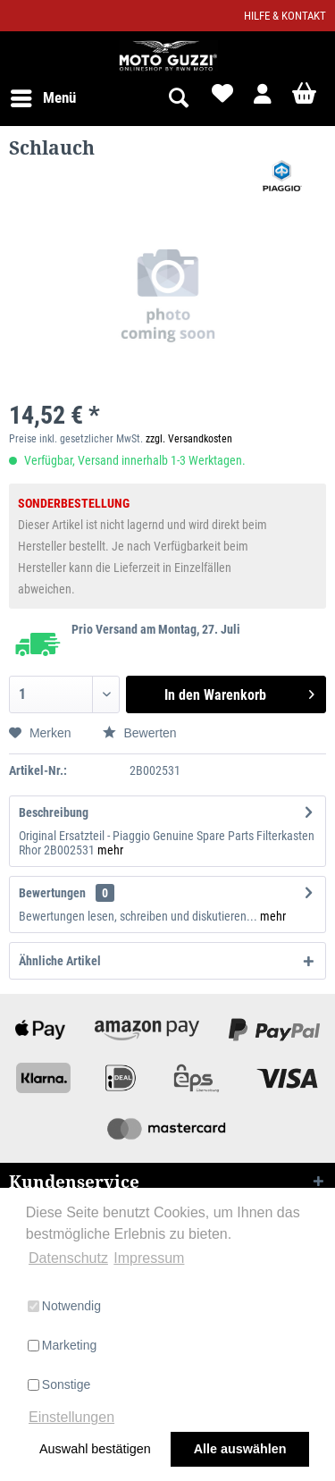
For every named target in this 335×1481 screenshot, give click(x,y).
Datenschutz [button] (68, 1258)
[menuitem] (42, 98)
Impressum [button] (148, 1258)
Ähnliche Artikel (60, 961)
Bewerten (140, 733)
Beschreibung (53, 812)
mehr (110, 850)
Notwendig (64, 1306)
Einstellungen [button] (71, 1417)
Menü (43, 95)
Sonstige (59, 1384)
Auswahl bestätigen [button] (95, 1449)
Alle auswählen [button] (240, 1449)
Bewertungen (52, 893)
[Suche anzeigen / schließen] (178, 98)
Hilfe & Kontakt (285, 15)
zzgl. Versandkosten (189, 439)
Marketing (62, 1345)
